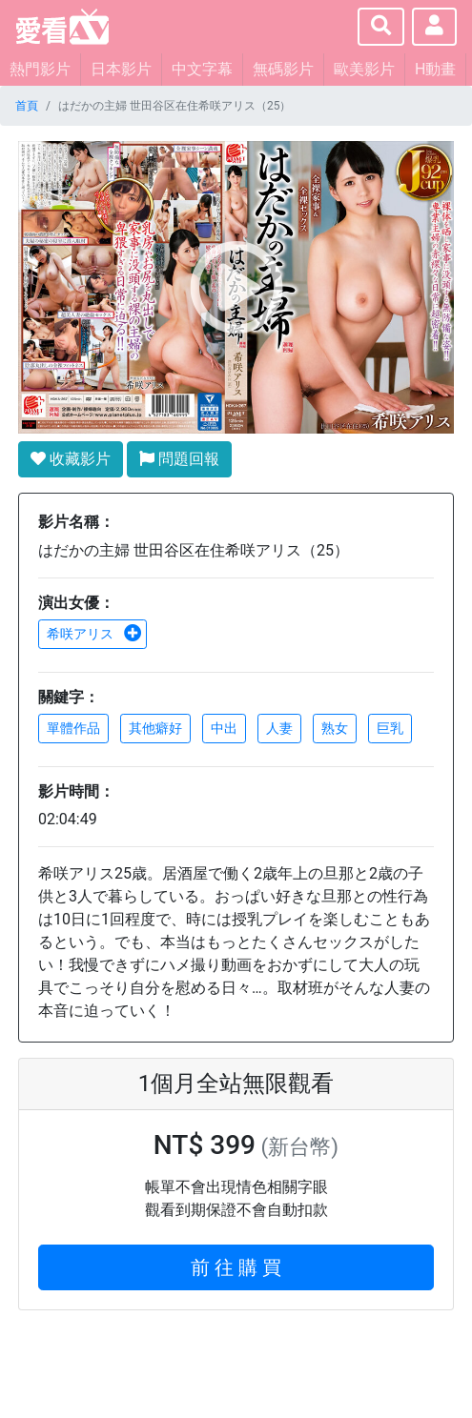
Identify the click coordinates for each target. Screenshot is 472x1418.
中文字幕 (202, 69)
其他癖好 (155, 728)
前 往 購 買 (236, 1267)
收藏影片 (71, 459)
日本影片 (121, 69)
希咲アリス (94, 633)
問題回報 (179, 459)
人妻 (279, 728)
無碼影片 (283, 69)
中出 (224, 728)
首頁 (26, 105)
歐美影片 (364, 69)
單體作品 (73, 728)
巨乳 (390, 728)
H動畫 (435, 69)
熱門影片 (40, 69)
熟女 (334, 728)
